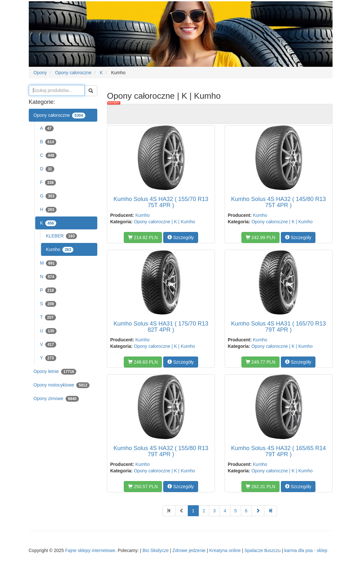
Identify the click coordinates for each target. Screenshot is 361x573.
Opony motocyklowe (62, 385)
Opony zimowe (56, 399)
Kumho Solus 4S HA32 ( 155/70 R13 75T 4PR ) (160, 202)
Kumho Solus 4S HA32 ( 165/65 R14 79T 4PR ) (278, 451)
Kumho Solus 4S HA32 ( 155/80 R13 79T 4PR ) (160, 451)
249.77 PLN (260, 362)
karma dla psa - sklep (305, 550)
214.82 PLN (143, 237)
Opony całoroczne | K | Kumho (164, 221)
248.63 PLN (143, 362)
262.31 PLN (260, 486)
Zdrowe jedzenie (189, 550)
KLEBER (61, 236)
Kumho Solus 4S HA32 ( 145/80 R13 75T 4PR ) (278, 202)
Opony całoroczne (59, 115)
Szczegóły (180, 237)
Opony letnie (55, 372)
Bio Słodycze (156, 550)
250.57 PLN (143, 486)
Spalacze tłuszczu (262, 550)
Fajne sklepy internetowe (90, 550)
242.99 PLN (260, 237)
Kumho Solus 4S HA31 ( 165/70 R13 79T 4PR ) (278, 326)
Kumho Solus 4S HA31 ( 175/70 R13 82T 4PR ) (160, 326)
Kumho (59, 250)
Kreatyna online (225, 550)
